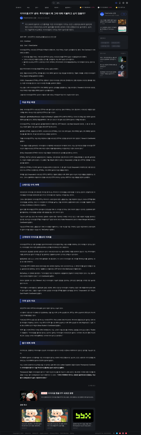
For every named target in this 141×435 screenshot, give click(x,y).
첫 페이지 (18, 7)
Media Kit (35, 433)
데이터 (57, 7)
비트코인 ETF (115, 42)
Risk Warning (64, 433)
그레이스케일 (116, 46)
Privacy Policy (54, 433)
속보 (28, 7)
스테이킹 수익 (105, 46)
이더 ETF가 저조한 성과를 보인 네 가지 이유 (42, 37)
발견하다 (68, 7)
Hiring (72, 433)
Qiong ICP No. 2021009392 (103, 433)
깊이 (37, 7)
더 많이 (123, 53)
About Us (28, 433)
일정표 (47, 7)
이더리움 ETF (105, 42)
